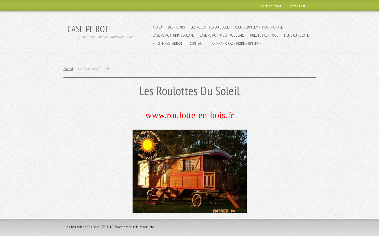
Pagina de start (271, 6)
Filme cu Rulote (296, 35)
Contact (197, 43)
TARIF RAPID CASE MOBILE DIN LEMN (236, 43)
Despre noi (176, 27)
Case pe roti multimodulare (222, 35)
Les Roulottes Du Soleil (210, 27)
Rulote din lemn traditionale (259, 27)
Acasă (157, 27)
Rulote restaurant (168, 43)
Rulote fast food (264, 35)
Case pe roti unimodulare (173, 35)
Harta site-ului (298, 6)
